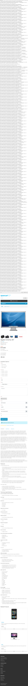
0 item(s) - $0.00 (13, 300)
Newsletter (2, 680)
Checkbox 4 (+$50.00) (4, 375)
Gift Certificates (3, 671)
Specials (2, 673)
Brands (2, 670)
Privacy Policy (3, 660)
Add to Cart (4, 419)
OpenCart (5, 683)
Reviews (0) (12, 428)
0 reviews (7, 425)
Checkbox (2, 369)
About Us (2, 659)
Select (2, 382)
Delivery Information (4, 658)
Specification (7, 428)
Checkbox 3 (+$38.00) (4, 374)
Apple (3, 341)
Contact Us (2, 664)
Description (2, 428)
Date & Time (3, 409)
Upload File (3, 398)
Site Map (2, 666)
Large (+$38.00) (3, 367)
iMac (2, 644)
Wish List (2, 679)
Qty (1, 413)
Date (1, 400)
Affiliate (2, 672)
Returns (2, 665)
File (1, 396)
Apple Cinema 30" (6, 306)
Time (1, 405)
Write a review (12, 425)
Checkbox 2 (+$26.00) (4, 372)
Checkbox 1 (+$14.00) (4, 371)
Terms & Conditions (4, 657)
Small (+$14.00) (3, 364)
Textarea (2, 386)
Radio (2, 363)
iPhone (2, 622)
